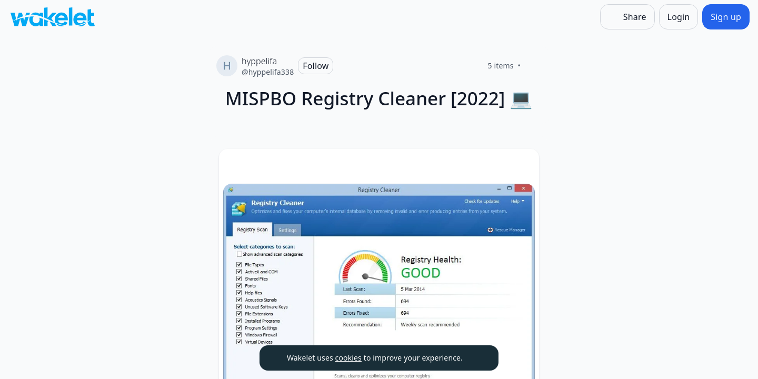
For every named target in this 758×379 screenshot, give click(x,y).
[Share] (627, 16)
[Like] (533, 65)
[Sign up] (726, 16)
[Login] (679, 16)
